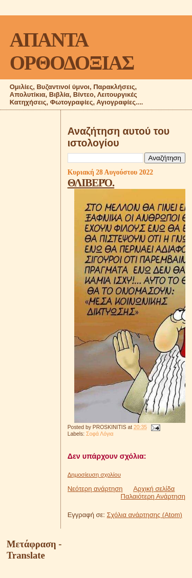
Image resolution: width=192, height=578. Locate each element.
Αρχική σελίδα (154, 489)
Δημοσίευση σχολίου (94, 475)
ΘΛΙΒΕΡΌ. (91, 182)
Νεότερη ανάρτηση (95, 489)
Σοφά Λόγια (100, 434)
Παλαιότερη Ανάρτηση (153, 496)
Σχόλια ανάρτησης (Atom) (144, 515)
